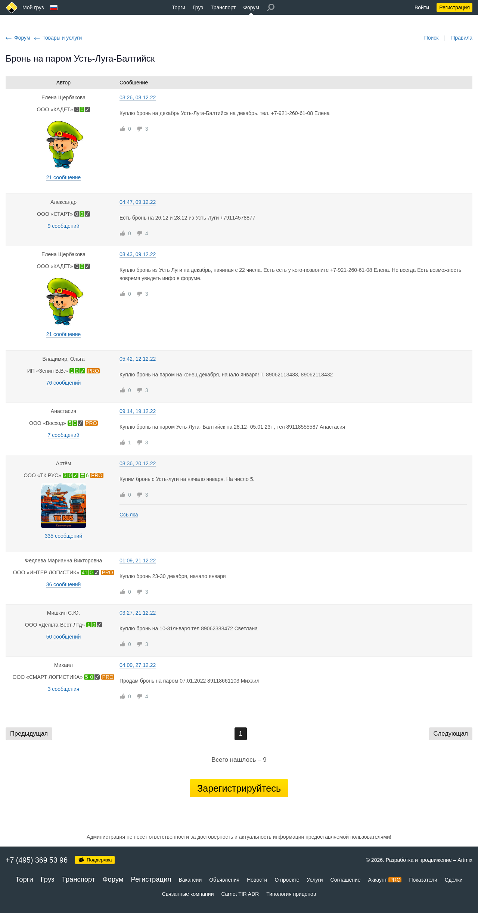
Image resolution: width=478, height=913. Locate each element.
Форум (251, 7)
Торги (178, 7)
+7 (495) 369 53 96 (37, 860)
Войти (422, 7)
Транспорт (223, 7)
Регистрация (454, 7)
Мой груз (33, 7)
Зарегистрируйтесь (239, 788)
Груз (198, 7)
